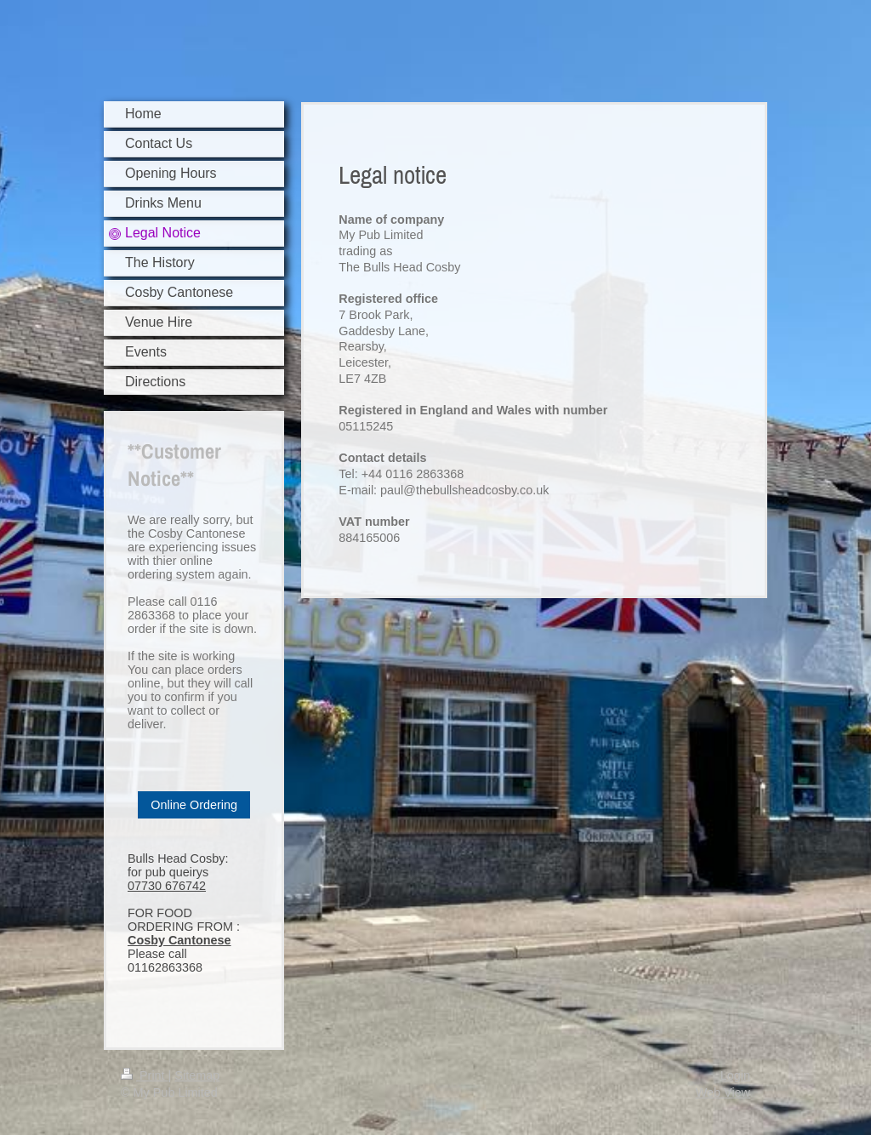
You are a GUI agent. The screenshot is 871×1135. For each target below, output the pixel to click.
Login (735, 1075)
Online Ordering (194, 805)
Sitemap (196, 1075)
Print (144, 1075)
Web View (723, 1092)
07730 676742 (167, 886)
